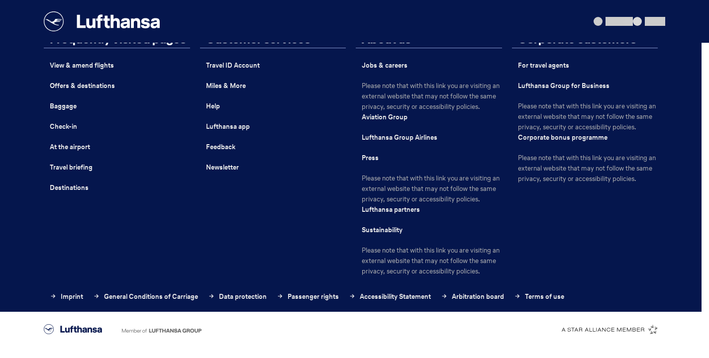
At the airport (70, 147)
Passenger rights (308, 296)
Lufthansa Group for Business (563, 86)
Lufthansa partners (391, 209)
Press (370, 158)
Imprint (66, 296)
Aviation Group (384, 117)
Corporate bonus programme (563, 137)
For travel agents (543, 65)
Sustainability (382, 230)
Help (213, 106)
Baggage (63, 106)
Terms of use (539, 296)
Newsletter (222, 167)
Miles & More (226, 85)
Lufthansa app (228, 126)
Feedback (220, 147)
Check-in (63, 126)
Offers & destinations (82, 85)
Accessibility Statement (390, 296)
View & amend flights (82, 65)
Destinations (69, 187)
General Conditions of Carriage (145, 296)
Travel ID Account (233, 65)
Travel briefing (71, 167)
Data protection (237, 296)
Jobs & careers (384, 65)
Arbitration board (472, 296)
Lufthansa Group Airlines (399, 137)
